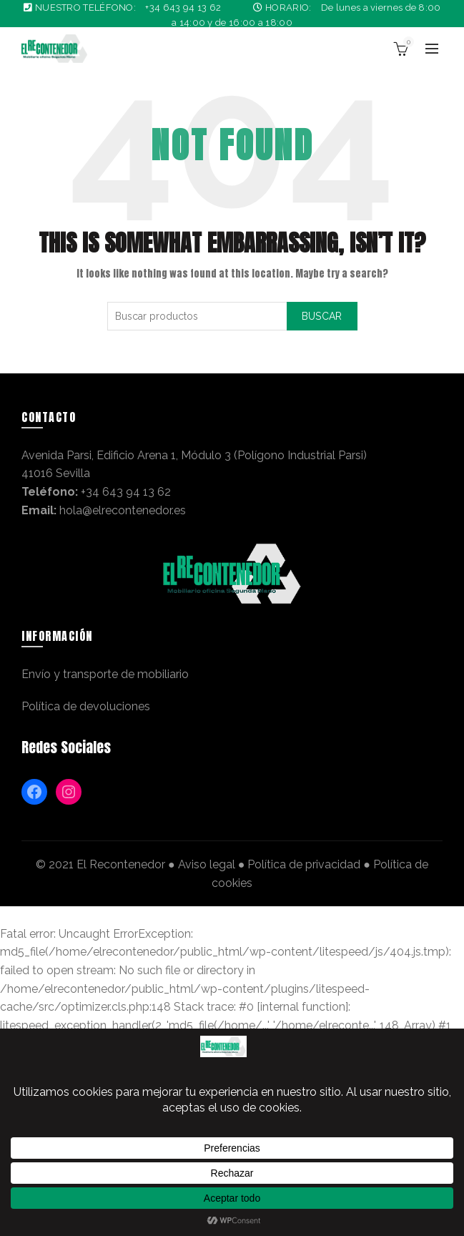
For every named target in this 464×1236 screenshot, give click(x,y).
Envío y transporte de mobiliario (105, 674)
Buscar (322, 316)
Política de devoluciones (85, 706)
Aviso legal (206, 864)
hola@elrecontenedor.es (122, 510)
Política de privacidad (303, 864)
